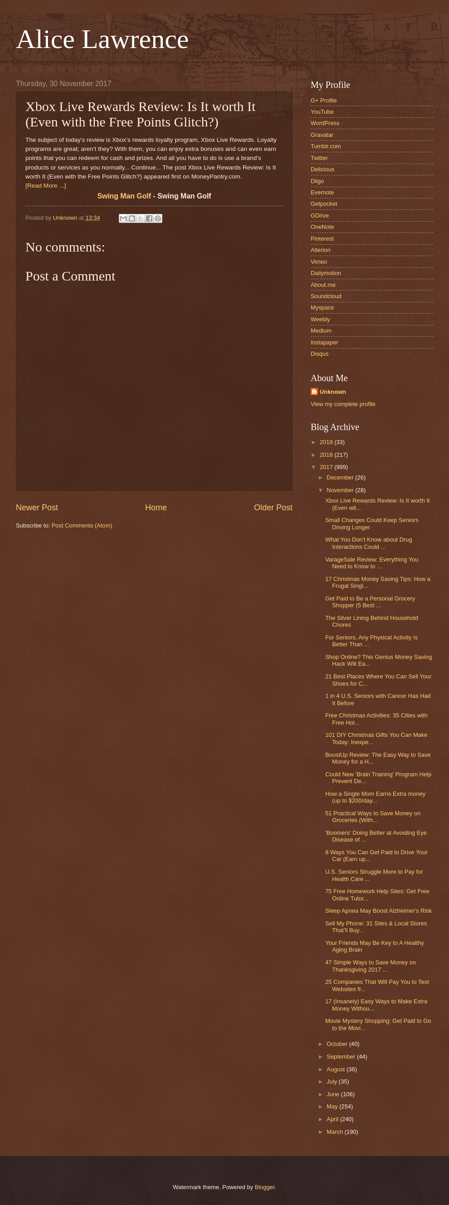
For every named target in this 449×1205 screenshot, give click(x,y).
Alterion (321, 250)
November (341, 490)
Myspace (322, 307)
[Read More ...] (45, 185)
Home (156, 507)
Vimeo (319, 261)
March (335, 1131)
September (342, 1056)
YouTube (322, 111)
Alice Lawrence (102, 39)
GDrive (320, 215)
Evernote (322, 192)
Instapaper (324, 342)
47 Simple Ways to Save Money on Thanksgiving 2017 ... (370, 966)
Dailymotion (326, 273)
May (333, 1106)
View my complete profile (343, 404)
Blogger (265, 1187)
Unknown (333, 391)
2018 (327, 454)
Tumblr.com (326, 146)
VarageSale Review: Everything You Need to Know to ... (371, 563)
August (337, 1069)
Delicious (322, 169)
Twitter (319, 158)
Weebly (320, 319)
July (332, 1081)
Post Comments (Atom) (82, 525)
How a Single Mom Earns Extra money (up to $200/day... (375, 797)
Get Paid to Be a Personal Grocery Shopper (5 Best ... (370, 602)
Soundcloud (326, 296)
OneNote (322, 226)
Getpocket (324, 203)
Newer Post (37, 507)
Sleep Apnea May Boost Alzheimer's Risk (378, 910)
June (334, 1094)
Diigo (317, 181)
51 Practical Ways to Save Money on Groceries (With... (372, 816)
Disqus (319, 353)
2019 (327, 442)
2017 (327, 467)
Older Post (273, 507)
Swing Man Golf (124, 196)
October (338, 1043)
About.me (323, 284)
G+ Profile (324, 100)
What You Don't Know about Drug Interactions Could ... (368, 543)
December (341, 477)
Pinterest (322, 238)
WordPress (325, 123)
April (333, 1119)
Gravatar (322, 134)
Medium (321, 330)
